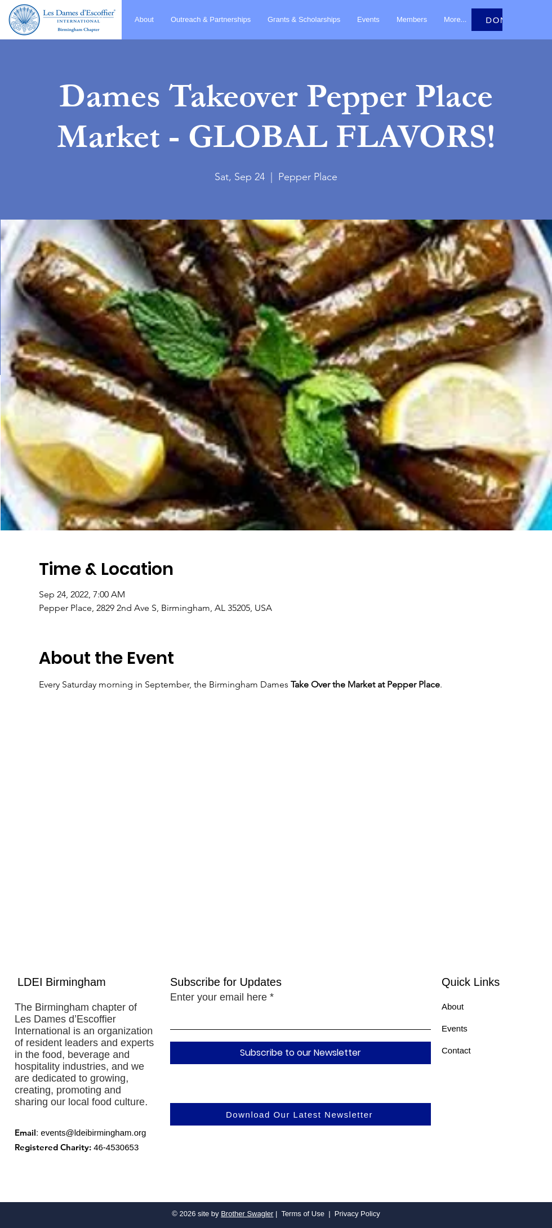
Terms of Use (302, 1213)
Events (455, 1028)
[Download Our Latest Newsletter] (300, 1114)
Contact (456, 1050)
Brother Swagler (247, 1213)
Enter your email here (218, 997)
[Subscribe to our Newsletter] (300, 1053)
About (453, 1006)
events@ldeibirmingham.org (93, 1132)
